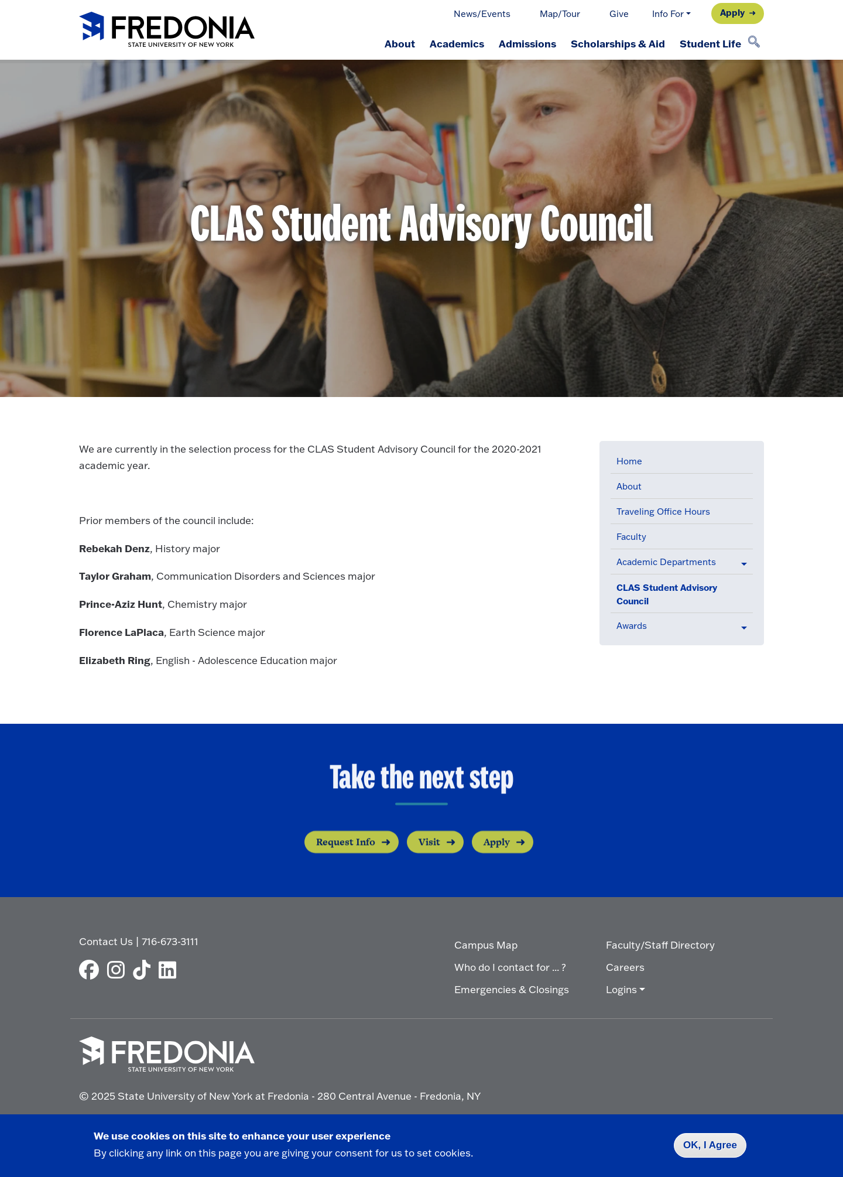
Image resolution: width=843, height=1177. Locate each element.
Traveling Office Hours (663, 511)
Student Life (709, 43)
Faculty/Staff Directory (660, 944)
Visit (429, 858)
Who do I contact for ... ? (510, 966)
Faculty (631, 536)
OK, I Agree (710, 1145)
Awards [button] (631, 625)
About (391, 43)
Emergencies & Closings (511, 989)
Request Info (345, 858)
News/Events (482, 13)
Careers (625, 966)
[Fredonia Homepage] (167, 30)
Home (629, 461)
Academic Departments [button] (666, 561)
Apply (732, 12)
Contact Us (106, 941)
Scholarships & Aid (615, 43)
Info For (668, 13)
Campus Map (486, 944)
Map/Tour (560, 13)
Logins (621, 989)
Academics (450, 43)
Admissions (522, 43)
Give (619, 13)
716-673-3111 (170, 941)
